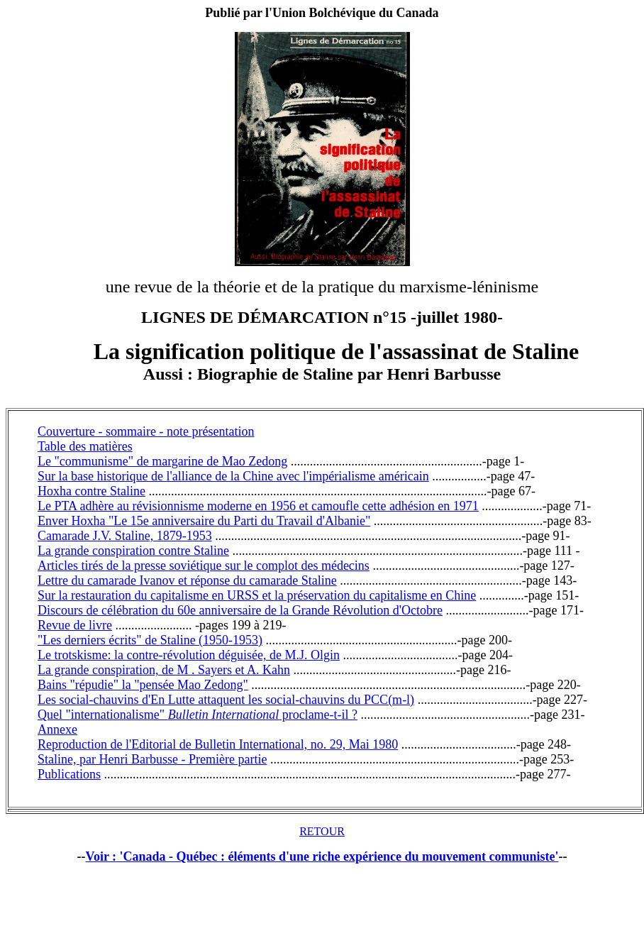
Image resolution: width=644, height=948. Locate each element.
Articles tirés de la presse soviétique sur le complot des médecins (204, 565)
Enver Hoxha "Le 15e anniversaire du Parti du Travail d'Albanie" (204, 521)
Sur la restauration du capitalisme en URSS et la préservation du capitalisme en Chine (257, 595)
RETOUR (322, 831)
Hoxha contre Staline (91, 491)
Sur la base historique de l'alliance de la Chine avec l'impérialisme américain (233, 476)
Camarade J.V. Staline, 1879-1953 (125, 536)
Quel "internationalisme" (103, 714)
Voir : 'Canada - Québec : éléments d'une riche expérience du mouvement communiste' (322, 856)
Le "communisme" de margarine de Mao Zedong (162, 461)
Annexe (57, 729)
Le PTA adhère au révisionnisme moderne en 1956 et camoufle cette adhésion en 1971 (258, 506)
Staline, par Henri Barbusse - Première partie (152, 759)
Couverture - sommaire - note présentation (146, 431)
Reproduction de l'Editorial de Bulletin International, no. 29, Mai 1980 (218, 744)
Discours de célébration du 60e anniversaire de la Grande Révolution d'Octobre (240, 610)
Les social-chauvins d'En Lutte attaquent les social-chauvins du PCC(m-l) (226, 700)
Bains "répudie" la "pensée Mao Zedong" (143, 685)
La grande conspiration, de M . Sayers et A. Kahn (164, 670)
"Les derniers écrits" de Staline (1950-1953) (150, 640)
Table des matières (85, 446)
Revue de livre (75, 625)
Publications (69, 774)
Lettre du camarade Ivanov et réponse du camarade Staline (187, 580)
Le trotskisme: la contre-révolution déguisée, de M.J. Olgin (189, 655)
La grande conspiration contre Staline (133, 551)
